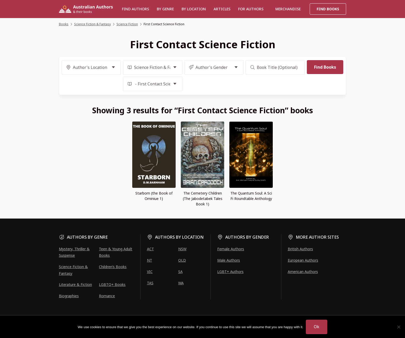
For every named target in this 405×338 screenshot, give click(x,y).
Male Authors (228, 260)
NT (149, 260)
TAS (150, 282)
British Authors (300, 248)
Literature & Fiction (75, 284)
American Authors (303, 271)
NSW (182, 248)
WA (181, 282)
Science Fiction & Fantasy (73, 270)
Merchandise (288, 8)
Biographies (69, 295)
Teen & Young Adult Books (115, 252)
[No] (398, 326)
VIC (150, 271)
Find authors (135, 8)
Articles (222, 8)
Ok (316, 326)
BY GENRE (165, 8)
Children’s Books (113, 266)
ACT (150, 248)
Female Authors (230, 248)
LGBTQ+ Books (112, 284)
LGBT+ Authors (230, 271)
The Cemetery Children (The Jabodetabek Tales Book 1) (202, 198)
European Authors (303, 260)
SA (180, 271)
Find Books (328, 8)
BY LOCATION (194, 8)
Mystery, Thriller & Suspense (74, 252)
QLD (182, 260)
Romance (107, 295)
